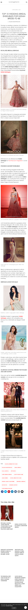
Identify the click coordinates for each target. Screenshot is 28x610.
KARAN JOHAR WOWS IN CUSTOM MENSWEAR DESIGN (21, 525)
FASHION (9, 9)
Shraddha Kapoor (13, 485)
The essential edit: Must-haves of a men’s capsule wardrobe (6, 578)
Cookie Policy (9, 605)
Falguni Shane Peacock (14, 21)
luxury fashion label (18, 474)
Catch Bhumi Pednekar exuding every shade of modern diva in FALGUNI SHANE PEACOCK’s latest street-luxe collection (20, 581)
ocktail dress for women (15, 478)
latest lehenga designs (7, 474)
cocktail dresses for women (11, 464)
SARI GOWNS (4, 485)
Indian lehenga (17, 467)
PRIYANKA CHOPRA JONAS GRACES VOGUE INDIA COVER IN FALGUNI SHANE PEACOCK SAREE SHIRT (7, 526)
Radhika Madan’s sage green (8, 481)
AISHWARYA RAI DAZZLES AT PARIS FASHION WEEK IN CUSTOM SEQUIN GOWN (19, 552)
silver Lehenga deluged (7, 488)
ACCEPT (13, 608)
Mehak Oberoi (5, 478)
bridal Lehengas (5, 72)
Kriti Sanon (13, 471)
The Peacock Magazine (15, 160)
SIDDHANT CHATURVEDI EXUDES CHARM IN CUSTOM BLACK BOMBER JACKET (7, 552)
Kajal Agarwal (5, 471)
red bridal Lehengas (21, 481)
